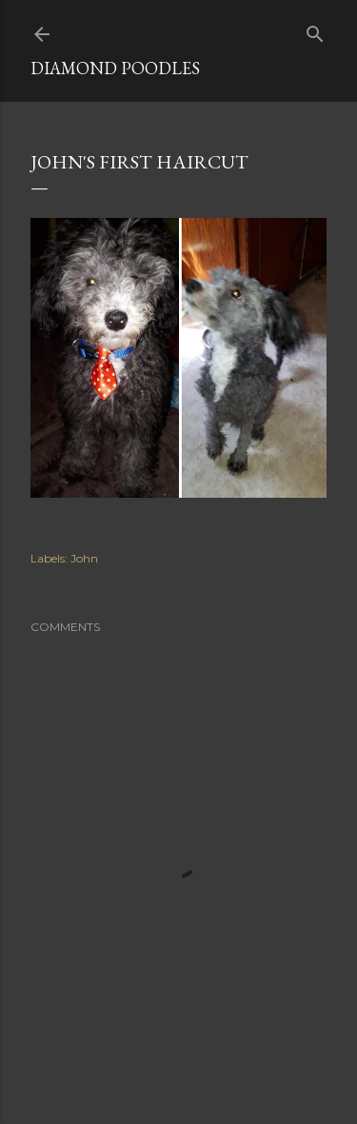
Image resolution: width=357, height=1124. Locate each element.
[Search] (315, 30)
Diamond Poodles (115, 68)
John (84, 558)
